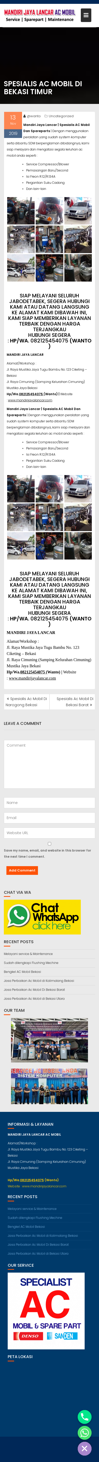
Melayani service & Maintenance (28, 954)
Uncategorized (61, 116)
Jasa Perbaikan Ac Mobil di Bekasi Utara (34, 998)
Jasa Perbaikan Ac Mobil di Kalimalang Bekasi (39, 981)
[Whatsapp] (85, 1433)
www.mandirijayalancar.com (30, 401)
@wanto (32, 116)
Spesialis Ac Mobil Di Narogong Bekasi (26, 701)
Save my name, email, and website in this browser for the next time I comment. (47, 853)
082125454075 (49, 341)
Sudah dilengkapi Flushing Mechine (31, 963)
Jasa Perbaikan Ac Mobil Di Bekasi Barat (34, 989)
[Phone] (85, 1417)
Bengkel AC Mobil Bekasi (22, 972)
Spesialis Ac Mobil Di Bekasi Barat (75, 701)
